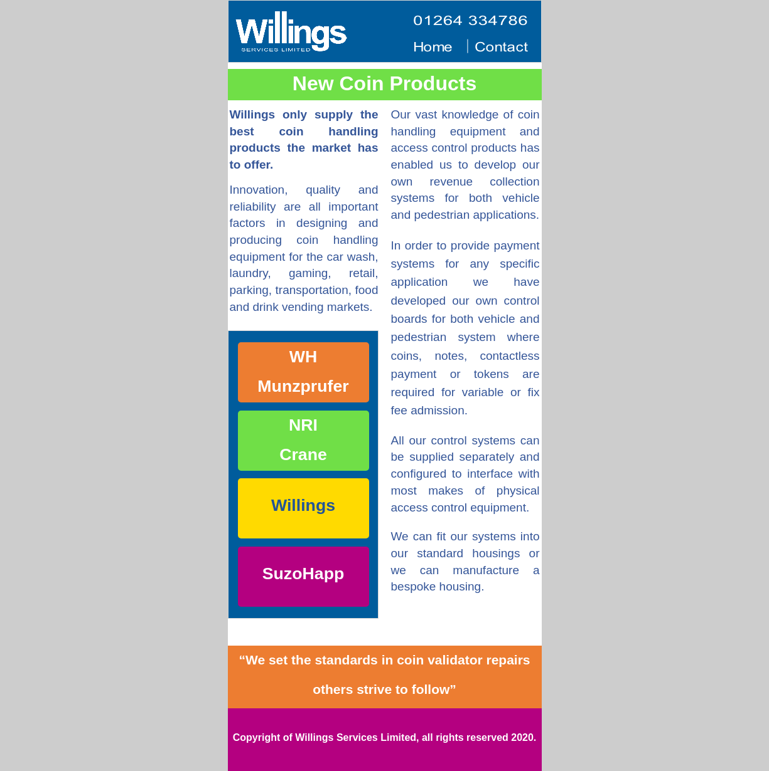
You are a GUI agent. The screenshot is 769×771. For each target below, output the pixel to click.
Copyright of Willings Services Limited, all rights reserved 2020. (385, 737)
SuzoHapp (303, 573)
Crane (303, 454)
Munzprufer (302, 386)
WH (303, 356)
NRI (303, 425)
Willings (303, 505)
